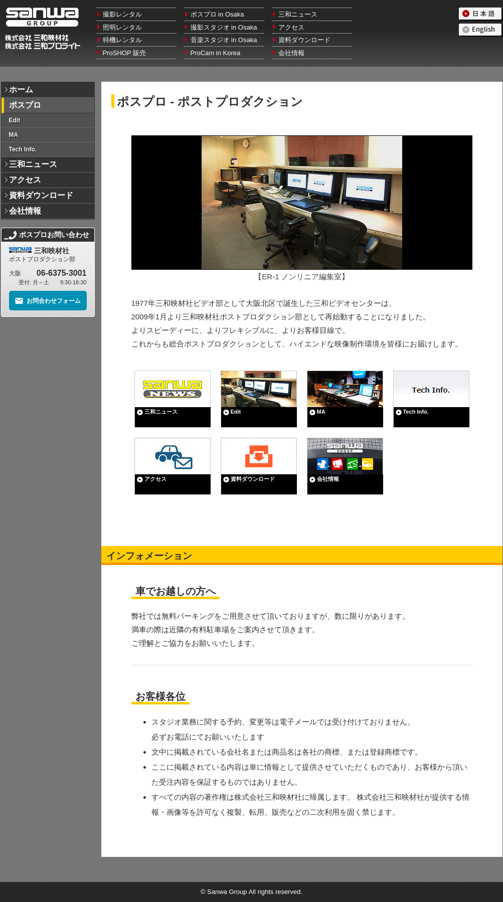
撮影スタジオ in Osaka (224, 27)
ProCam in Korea (216, 53)
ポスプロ (25, 105)
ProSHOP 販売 (124, 53)
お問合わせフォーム (47, 300)
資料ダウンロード (304, 40)
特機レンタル (122, 40)
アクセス (291, 27)
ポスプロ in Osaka (217, 14)
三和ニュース (297, 14)
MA (14, 134)
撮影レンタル (122, 14)
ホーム (21, 89)
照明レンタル (122, 27)
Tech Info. (23, 149)
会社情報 (291, 53)
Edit (15, 120)
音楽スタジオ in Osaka (224, 40)
